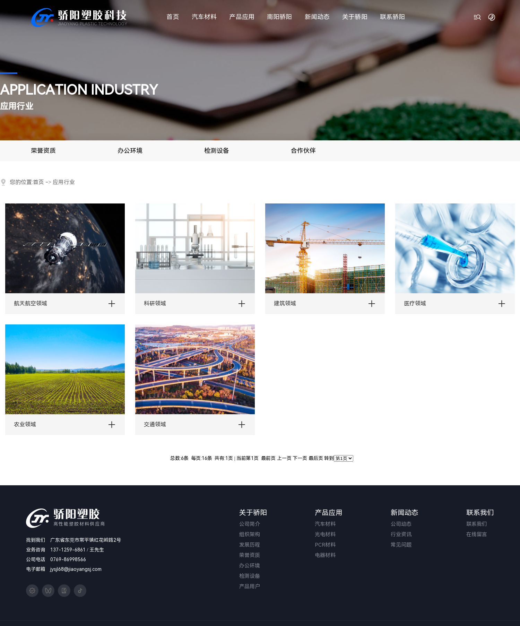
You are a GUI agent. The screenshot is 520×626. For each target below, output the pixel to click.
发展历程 (249, 545)
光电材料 (325, 534)
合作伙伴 (303, 150)
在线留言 (476, 534)
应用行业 (64, 182)
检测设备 (216, 150)
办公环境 (130, 150)
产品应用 (241, 16)
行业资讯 (401, 534)
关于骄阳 (354, 16)
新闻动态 (317, 16)
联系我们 (476, 524)
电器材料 (325, 555)
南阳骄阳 (279, 16)
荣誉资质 (43, 150)
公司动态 (401, 524)
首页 (172, 16)
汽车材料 (204, 16)
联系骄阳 (392, 16)
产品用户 (249, 586)
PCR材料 (325, 545)
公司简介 (249, 524)
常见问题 (401, 545)
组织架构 (249, 534)
